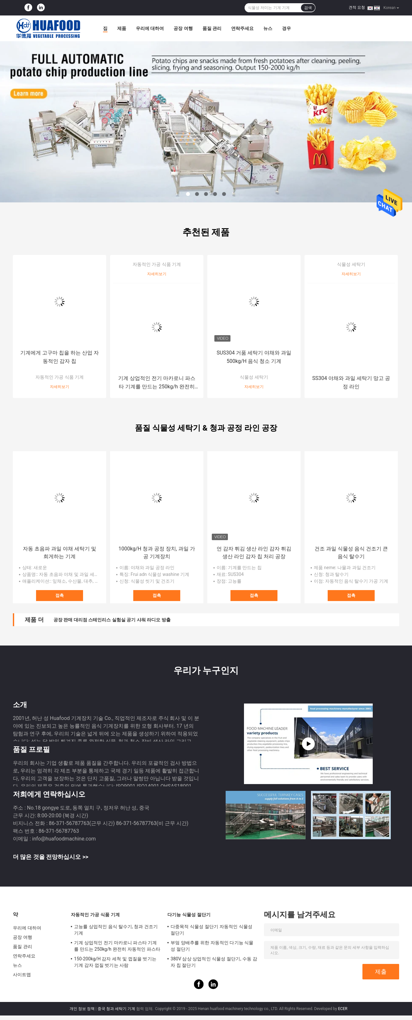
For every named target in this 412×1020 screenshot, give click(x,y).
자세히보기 (59, 386)
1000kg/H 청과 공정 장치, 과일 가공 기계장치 (156, 552)
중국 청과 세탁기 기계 (116, 1008)
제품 (121, 28)
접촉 (59, 595)
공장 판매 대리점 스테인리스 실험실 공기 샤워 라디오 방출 (112, 619)
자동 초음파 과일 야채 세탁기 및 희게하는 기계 (59, 552)
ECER (342, 1008)
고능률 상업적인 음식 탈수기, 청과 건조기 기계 (116, 930)
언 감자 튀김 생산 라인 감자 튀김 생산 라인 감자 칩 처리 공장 (254, 552)
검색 (308, 7)
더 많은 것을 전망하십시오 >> (50, 856)
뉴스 (267, 28)
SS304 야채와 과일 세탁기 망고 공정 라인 (351, 382)
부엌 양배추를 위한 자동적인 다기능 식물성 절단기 (212, 946)
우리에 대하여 (150, 28)
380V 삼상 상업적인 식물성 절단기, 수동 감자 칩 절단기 (214, 962)
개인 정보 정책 (82, 1008)
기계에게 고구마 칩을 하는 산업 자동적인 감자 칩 (59, 357)
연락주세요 (242, 28)
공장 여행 (182, 28)
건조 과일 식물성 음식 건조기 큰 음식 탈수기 (351, 552)
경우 (286, 28)
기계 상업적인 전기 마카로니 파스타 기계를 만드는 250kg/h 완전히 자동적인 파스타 (156, 383)
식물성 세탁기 (254, 377)
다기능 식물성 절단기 (189, 914)
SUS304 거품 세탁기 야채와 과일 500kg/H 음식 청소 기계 (254, 357)
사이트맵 (22, 974)
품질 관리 (211, 28)
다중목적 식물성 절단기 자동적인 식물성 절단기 (211, 930)
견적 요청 (357, 7)
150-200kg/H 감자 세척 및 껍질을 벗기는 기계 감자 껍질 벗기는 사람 (115, 962)
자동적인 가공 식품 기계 (59, 377)
